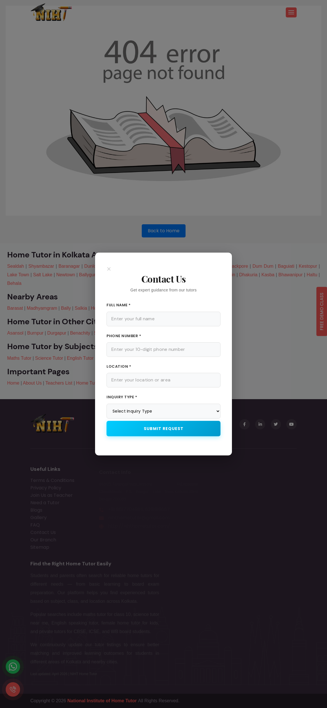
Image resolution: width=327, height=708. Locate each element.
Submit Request (164, 428)
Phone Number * (124, 336)
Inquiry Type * (122, 397)
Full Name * (119, 305)
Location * (119, 366)
